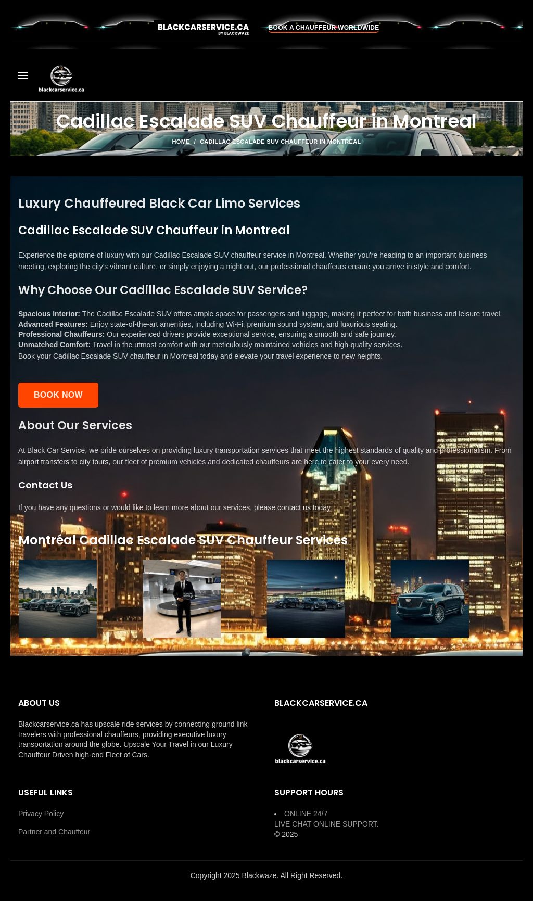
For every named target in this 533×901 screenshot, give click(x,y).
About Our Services (75, 425)
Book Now (58, 394)
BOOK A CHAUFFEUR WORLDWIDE (324, 27)
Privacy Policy (41, 813)
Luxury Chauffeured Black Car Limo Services (159, 203)
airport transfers (43, 462)
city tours (94, 462)
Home (181, 141)
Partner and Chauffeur (54, 832)
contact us (294, 507)
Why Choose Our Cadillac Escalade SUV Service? (163, 290)
